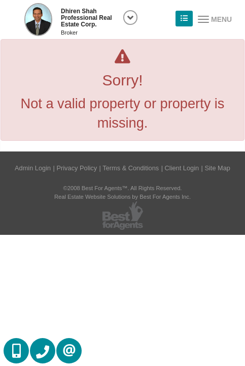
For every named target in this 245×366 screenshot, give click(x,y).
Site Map (217, 168)
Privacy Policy (76, 168)
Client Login (182, 168)
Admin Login (33, 168)
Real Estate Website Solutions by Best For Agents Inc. (122, 197)
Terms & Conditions (130, 168)
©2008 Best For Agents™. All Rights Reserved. (122, 188)
